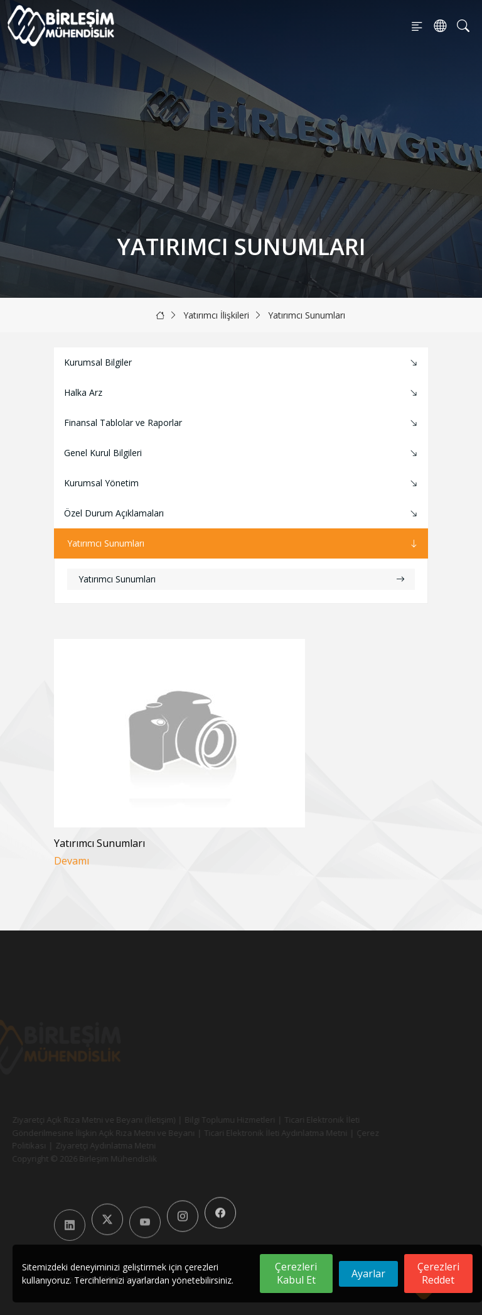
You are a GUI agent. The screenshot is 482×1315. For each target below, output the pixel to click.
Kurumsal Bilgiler (242, 363)
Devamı (71, 861)
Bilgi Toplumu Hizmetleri (214, 1119)
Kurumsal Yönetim (242, 483)
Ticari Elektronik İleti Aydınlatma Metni (260, 1132)
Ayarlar (368, 1273)
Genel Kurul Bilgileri (242, 453)
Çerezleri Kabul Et (296, 1273)
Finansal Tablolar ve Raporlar (242, 423)
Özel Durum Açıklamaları (242, 513)
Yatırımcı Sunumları (306, 315)
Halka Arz (242, 393)
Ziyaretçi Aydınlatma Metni (90, 1145)
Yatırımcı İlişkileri (216, 315)
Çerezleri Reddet (438, 1273)
